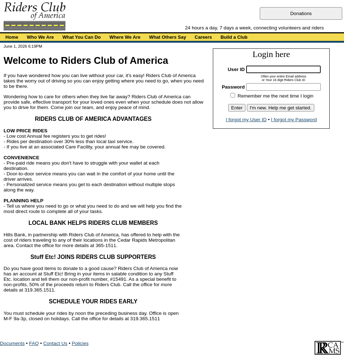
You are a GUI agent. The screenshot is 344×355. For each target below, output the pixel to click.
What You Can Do (81, 37)
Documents (12, 343)
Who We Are (40, 37)
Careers (203, 37)
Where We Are (124, 37)
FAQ (34, 343)
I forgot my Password (294, 119)
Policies (80, 343)
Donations (301, 13)
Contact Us (55, 343)
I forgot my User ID (246, 119)
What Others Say (167, 37)
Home (11, 37)
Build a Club (233, 37)
